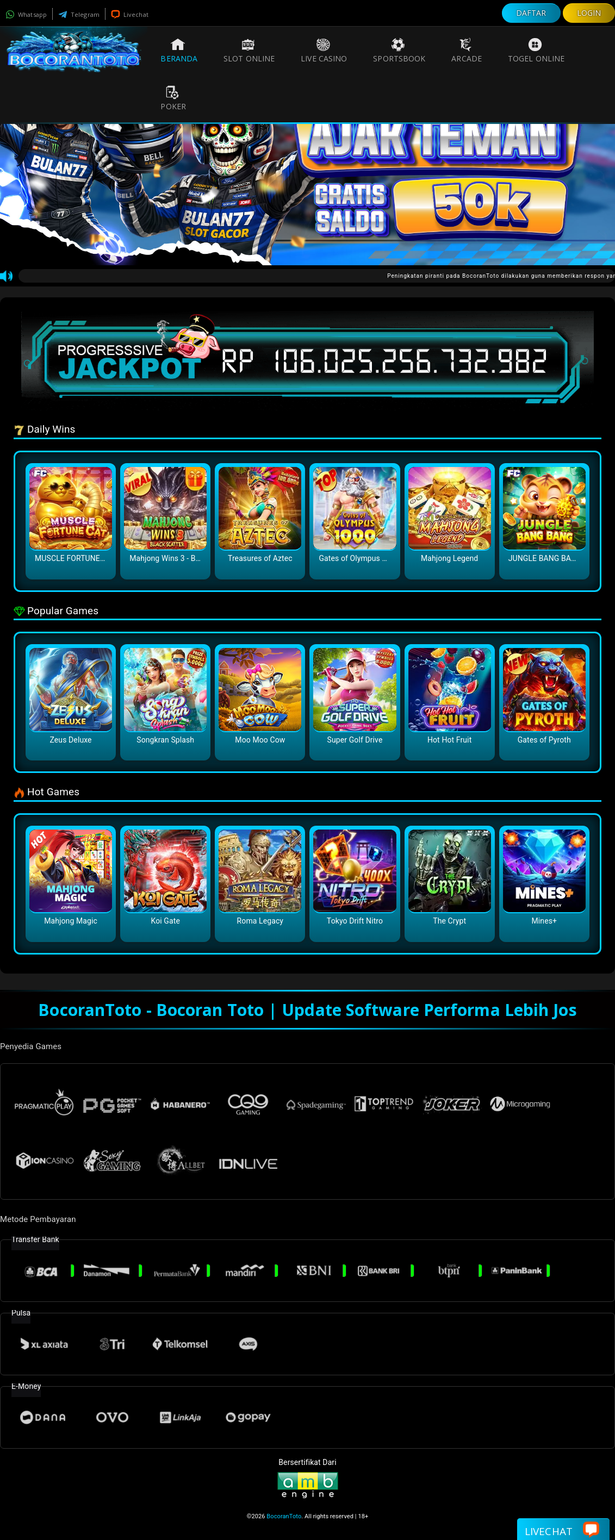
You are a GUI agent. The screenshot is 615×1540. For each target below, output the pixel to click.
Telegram (79, 14)
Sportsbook (399, 51)
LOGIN (589, 13)
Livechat (129, 14)
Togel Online (536, 51)
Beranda (178, 51)
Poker (173, 98)
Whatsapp (26, 14)
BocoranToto (283, 1516)
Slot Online (249, 51)
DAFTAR (531, 13)
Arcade (466, 51)
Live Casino (324, 51)
